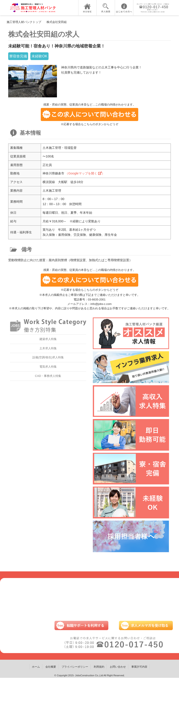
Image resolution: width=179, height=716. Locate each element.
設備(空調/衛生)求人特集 (48, 357)
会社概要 (50, 666)
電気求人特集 (48, 366)
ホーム (36, 666)
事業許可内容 (139, 666)
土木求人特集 (48, 348)
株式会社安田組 (57, 22)
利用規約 (99, 666)
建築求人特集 (48, 339)
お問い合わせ (118, 666)
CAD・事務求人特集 (48, 376)
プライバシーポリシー (75, 666)
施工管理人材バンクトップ (24, 22)
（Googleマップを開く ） (85, 173)
